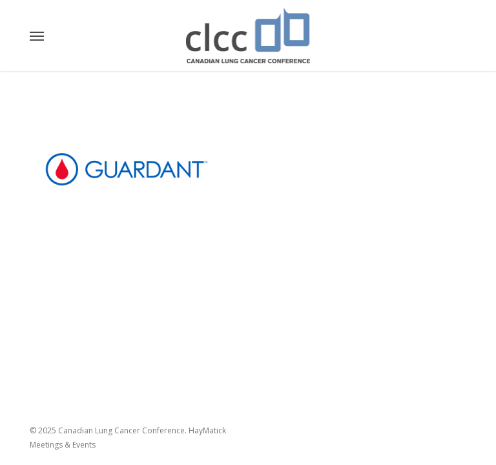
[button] (37, 35)
